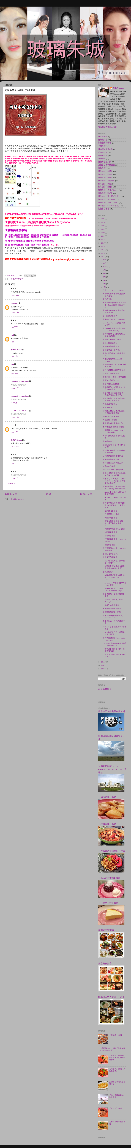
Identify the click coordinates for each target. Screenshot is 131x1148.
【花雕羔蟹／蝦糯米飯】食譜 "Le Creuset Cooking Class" (114, 577)
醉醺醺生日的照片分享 (112, 340)
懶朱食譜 (102, 168)
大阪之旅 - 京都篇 (110, 420)
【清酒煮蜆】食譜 (110, 518)
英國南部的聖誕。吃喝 (112, 612)
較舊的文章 (86, 494)
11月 (105, 263)
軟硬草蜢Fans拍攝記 (111, 384)
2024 (103, 222)
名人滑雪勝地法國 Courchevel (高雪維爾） (114, 549)
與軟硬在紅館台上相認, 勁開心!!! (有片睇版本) (114, 330)
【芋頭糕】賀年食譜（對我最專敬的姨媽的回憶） (114, 567)
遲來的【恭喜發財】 (111, 554)
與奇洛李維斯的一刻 (111, 380)
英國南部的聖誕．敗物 (112, 609)
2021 (103, 229)
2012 (103, 662)
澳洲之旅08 (107, 407)
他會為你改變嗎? (109, 466)
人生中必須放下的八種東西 (114, 319)
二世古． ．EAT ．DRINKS (113, 290)
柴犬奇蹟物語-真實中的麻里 (114, 370)
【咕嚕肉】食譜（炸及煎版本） (117, 1070)
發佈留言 (11, 484)
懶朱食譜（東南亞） (106, 181)
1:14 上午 (14, 356)
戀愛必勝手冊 (103, 209)
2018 (103, 239)
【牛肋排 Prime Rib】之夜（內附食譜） (113, 431)
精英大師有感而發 (110, 343)
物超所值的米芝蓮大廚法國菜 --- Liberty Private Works (114, 488)
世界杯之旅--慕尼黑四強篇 (113, 427)
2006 (103, 669)
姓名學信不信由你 (105, 149)
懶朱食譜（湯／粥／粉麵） (109, 196)
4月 (104, 284)
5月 (104, 280)
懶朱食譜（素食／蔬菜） (108, 190)
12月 (105, 260)
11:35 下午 (15, 295)
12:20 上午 (15, 478)
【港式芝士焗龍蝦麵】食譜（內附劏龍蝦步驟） (117, 1058)
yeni (12, 335)
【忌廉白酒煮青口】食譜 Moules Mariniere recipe (113, 590)
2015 (103, 250)
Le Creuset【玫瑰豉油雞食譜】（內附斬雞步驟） (114, 644)
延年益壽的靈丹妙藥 (111, 459)
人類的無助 (107, 441)
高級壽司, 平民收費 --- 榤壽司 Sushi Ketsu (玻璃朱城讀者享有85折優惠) (114, 481)
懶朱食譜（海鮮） (105, 187)
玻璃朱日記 (102, 152)
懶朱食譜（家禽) (105, 184)
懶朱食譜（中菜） (105, 171)
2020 (103, 233)
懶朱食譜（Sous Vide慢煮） (109, 206)
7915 (12, 425)
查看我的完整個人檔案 (107, 127)
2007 (103, 665)
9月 (104, 270)
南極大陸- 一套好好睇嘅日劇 (114, 377)
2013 (103, 257)
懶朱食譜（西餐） (105, 178)
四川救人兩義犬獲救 (111, 374)
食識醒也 (102, 159)
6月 (104, 277)
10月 (105, 267)
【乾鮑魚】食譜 (109, 545)
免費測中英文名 (17, 279)
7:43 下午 (14, 327)
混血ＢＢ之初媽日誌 (106, 165)
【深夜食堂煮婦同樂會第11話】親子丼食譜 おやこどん (114, 523)
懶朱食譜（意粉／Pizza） (108, 203)
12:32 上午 (15, 312)
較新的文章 (11, 494)
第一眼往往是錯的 (110, 316)
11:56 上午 (15, 447)
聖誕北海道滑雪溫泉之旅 (113, 423)
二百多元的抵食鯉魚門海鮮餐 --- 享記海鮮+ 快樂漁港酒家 (114, 505)
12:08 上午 (15, 388)
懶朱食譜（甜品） (105, 193)
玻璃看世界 (102, 156)
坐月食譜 (102, 146)
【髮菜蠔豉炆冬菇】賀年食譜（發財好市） (114, 562)
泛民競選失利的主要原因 (113, 456)
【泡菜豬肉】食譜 (110, 511)
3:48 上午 (14, 432)
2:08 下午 (14, 464)
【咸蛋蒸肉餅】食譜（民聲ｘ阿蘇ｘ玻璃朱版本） (112, 1049)
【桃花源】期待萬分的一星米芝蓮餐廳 (114, 650)
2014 (103, 253)
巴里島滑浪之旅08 (110, 404)
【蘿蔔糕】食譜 (115, 1035)
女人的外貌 (107, 299)
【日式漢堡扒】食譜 (111, 514)
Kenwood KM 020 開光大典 (113, 470)
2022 (103, 226)
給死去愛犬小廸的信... (112, 350)
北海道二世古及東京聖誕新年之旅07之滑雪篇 (114, 412)
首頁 (48, 494)
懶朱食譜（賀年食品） (107, 199)
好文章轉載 (102, 137)
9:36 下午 (14, 374)
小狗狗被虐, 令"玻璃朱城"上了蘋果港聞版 (114, 335)
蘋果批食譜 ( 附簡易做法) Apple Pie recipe (113, 617)
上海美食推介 (108, 572)
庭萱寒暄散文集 (104, 162)
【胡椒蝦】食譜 (109, 536)
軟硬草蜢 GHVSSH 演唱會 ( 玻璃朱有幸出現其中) (114, 394)
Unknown (14, 303)
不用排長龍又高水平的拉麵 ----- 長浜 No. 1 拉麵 (114, 474)
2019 (103, 236)
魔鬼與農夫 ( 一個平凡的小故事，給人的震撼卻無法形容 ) (114, 305)
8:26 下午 (14, 342)
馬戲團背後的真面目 (111, 346)
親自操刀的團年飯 (110, 557)
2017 (103, 243)
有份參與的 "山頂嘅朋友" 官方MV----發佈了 (114, 388)
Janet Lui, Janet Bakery (20, 381)
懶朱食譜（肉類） (105, 174)
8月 (104, 273)
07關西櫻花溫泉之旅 (111, 417)
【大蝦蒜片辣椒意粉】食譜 (114, 529)
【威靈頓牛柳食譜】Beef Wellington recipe (112, 601)
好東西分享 (102, 140)
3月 (104, 287)
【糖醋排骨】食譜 (110, 532)
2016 (103, 246)
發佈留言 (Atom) (16, 499)
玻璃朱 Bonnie (16, 350)
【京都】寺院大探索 (111, 605)
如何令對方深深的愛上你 (113, 463)
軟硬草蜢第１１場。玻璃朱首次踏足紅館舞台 (114, 399)
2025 (103, 219)
